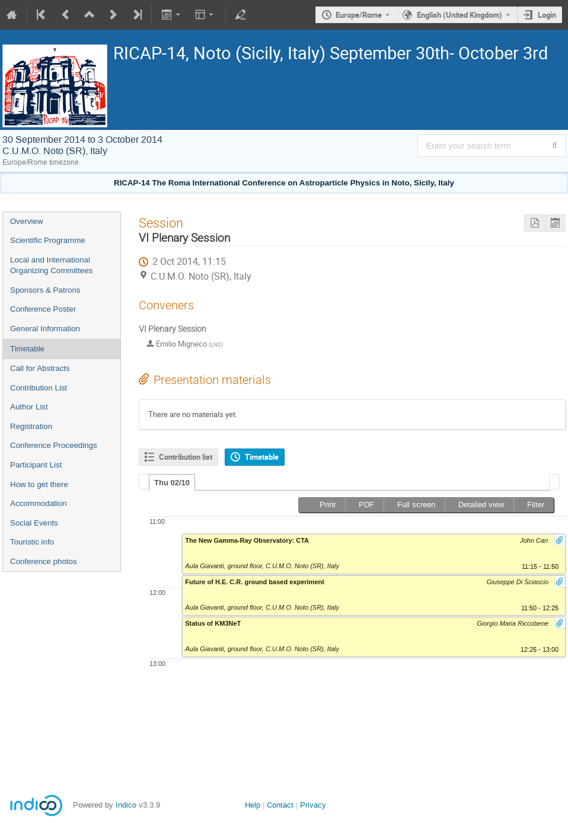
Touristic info (32, 541)
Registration (31, 426)
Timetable (27, 348)
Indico (126, 805)
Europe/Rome (359, 14)
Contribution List (38, 387)
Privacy (313, 805)
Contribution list (185, 456)
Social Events (34, 522)
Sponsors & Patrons (45, 290)
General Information (45, 328)
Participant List (36, 464)
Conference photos (43, 561)
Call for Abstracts (40, 368)
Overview (26, 221)
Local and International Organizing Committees (51, 265)
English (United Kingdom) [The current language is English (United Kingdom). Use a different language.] (459, 14)
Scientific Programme (47, 240)
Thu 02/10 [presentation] (172, 482)
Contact (280, 805)
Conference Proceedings (53, 445)
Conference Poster (43, 309)
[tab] (172, 482)
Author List (29, 406)
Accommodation (38, 503)
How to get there (39, 484)
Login (547, 14)
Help (252, 805)
